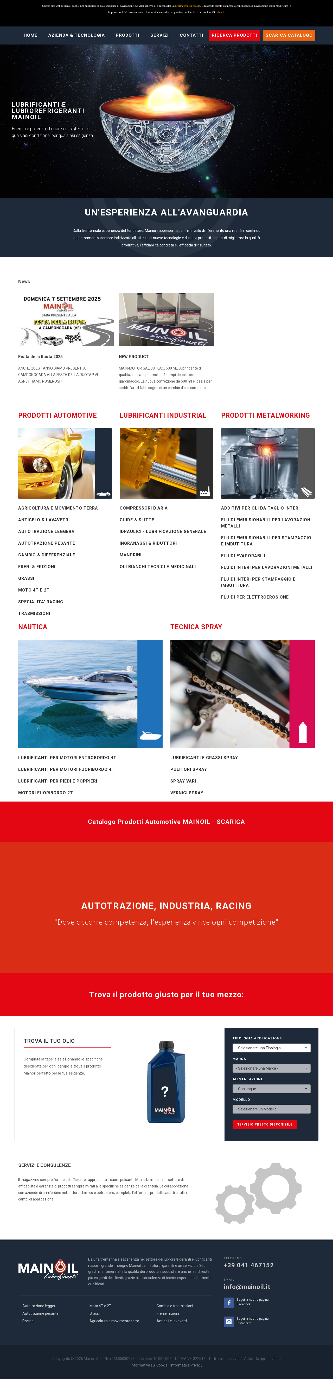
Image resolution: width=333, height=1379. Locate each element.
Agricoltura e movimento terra (114, 1321)
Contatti (191, 35)
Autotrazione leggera (39, 1306)
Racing (28, 1321)
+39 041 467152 (249, 1265)
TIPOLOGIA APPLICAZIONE (257, 1038)
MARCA (239, 1059)
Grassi (94, 1313)
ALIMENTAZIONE (248, 1079)
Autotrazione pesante (40, 1313)
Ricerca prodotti (234, 35)
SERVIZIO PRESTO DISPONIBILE (264, 1124)
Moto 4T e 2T (100, 1306)
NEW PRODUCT (134, 356)
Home (30, 35)
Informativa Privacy (186, 1365)
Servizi (159, 35)
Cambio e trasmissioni (175, 1306)
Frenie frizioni (168, 1313)
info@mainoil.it (247, 1287)
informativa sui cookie (187, 5)
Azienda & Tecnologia (76, 35)
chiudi (220, 12)
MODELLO (241, 1100)
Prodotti (127, 35)
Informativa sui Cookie (149, 1365)
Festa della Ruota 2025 (40, 356)
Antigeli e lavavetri (172, 1321)
